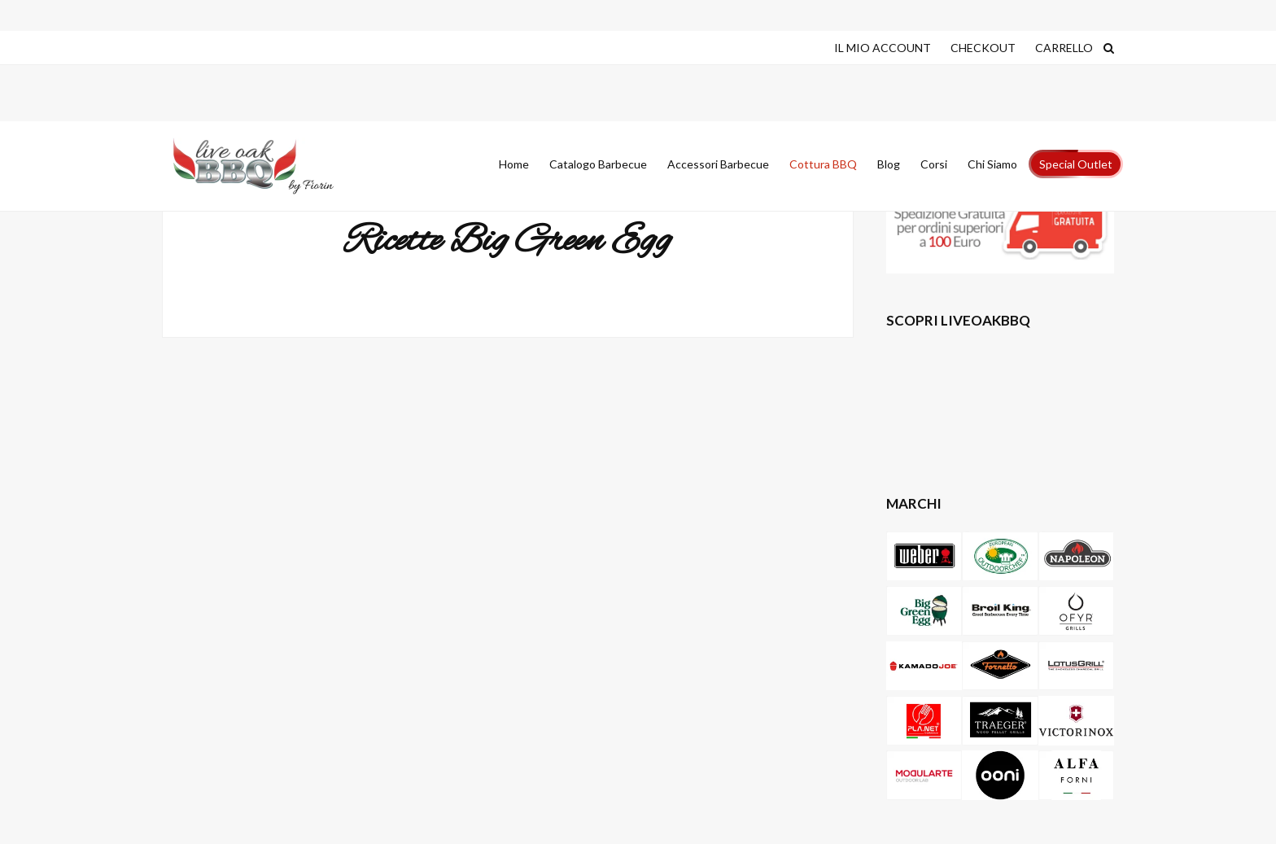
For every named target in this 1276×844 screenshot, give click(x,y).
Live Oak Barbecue (268, 166)
